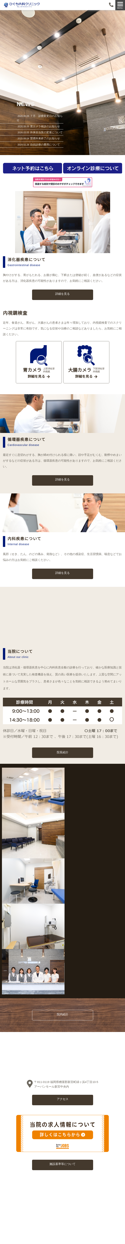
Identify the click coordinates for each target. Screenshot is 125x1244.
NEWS (26, 104)
